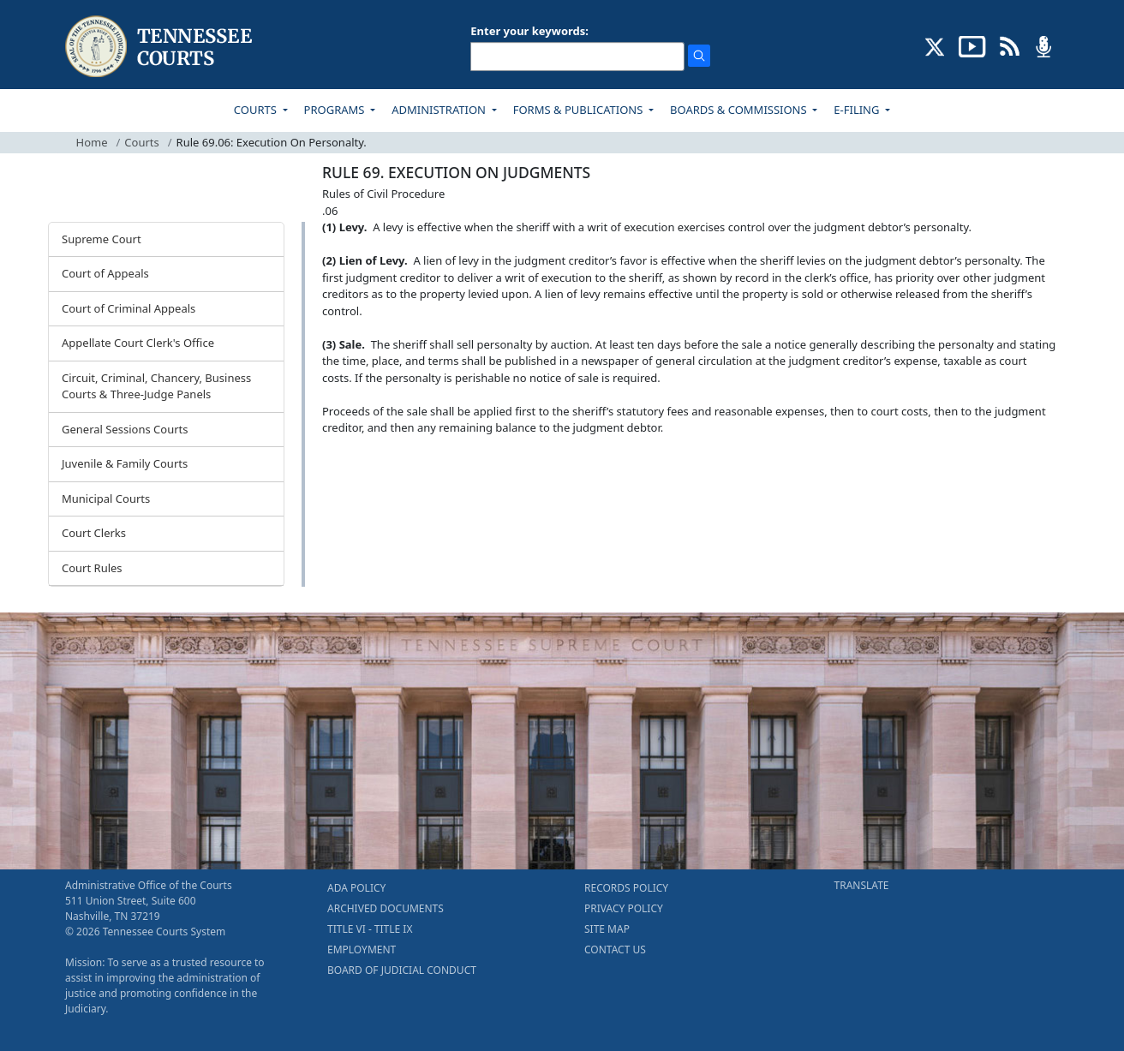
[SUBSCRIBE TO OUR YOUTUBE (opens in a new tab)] (972, 45)
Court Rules (92, 568)
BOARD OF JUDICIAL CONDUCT (401, 970)
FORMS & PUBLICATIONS (579, 109)
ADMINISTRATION (440, 109)
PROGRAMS (336, 109)
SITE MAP (607, 929)
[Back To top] (351, 469)
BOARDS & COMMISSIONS (740, 109)
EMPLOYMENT (361, 949)
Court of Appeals (105, 273)
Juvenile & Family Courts (125, 463)
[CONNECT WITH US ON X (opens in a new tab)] (935, 45)
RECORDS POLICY (626, 888)
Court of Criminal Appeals (128, 308)
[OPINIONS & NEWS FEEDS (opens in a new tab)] (1009, 45)
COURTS (256, 109)
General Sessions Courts (125, 429)
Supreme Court (101, 239)
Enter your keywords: (529, 31)
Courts (141, 142)
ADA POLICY (356, 888)
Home (92, 142)
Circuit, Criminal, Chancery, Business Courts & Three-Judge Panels (156, 386)
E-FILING (858, 109)
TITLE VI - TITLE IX (369, 929)
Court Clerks (94, 532)
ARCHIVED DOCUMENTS (385, 908)
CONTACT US (615, 949)
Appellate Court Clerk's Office (138, 342)
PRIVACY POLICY (623, 908)
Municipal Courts (106, 498)
